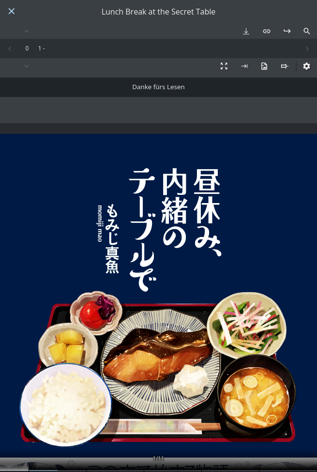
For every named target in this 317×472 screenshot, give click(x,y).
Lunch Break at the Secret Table (159, 12)
